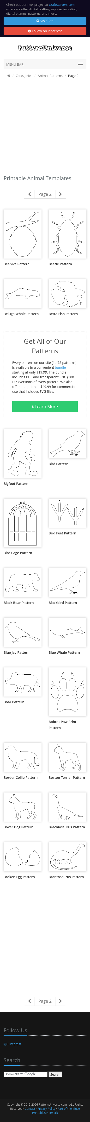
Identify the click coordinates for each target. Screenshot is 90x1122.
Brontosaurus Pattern (66, 877)
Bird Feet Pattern (62, 533)
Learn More (45, 406)
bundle (60, 367)
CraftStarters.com (62, 4)
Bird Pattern (58, 464)
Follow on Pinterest (45, 31)
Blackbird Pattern (63, 602)
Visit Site (44, 21)
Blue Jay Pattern (17, 652)
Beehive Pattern (17, 264)
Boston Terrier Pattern (67, 777)
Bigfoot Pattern (16, 483)
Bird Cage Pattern (18, 553)
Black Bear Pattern (19, 602)
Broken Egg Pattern (19, 877)
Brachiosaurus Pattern (67, 827)
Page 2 (45, 194)
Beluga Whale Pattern (21, 313)
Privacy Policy (46, 1109)
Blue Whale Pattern (64, 652)
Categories (24, 75)
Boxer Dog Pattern (18, 827)
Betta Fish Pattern (63, 313)
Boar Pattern (14, 702)
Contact (30, 1109)
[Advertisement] (45, 127)
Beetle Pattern (60, 264)
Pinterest (12, 1044)
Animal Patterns (50, 75)
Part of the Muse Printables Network (56, 1111)
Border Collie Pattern (21, 777)
